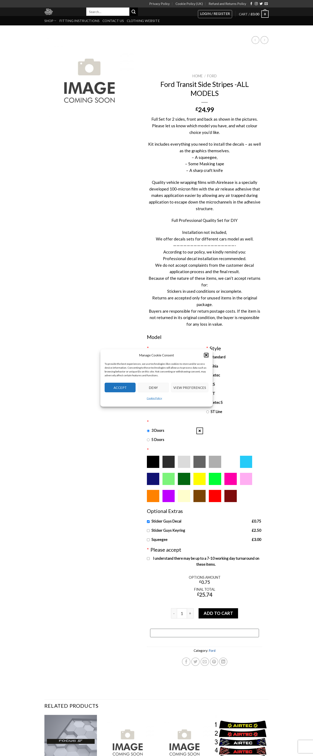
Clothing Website (143, 21)
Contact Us (113, 21)
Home (197, 76)
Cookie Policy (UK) (189, 4)
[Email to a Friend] (204, 662)
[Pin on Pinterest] (214, 662)
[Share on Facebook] (186, 662)
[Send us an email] (266, 4)
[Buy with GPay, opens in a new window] (204, 633)
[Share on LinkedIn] (223, 662)
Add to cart (218, 613)
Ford (212, 76)
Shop (50, 21)
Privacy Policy (159, 4)
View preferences (189, 387)
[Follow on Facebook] (251, 4)
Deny (153, 387)
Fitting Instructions (79, 21)
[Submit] (133, 11)
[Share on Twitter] (195, 662)
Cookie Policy (154, 398)
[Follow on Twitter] (261, 4)
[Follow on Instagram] (256, 4)
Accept (120, 387)
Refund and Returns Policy (227, 4)
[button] (206, 355)
